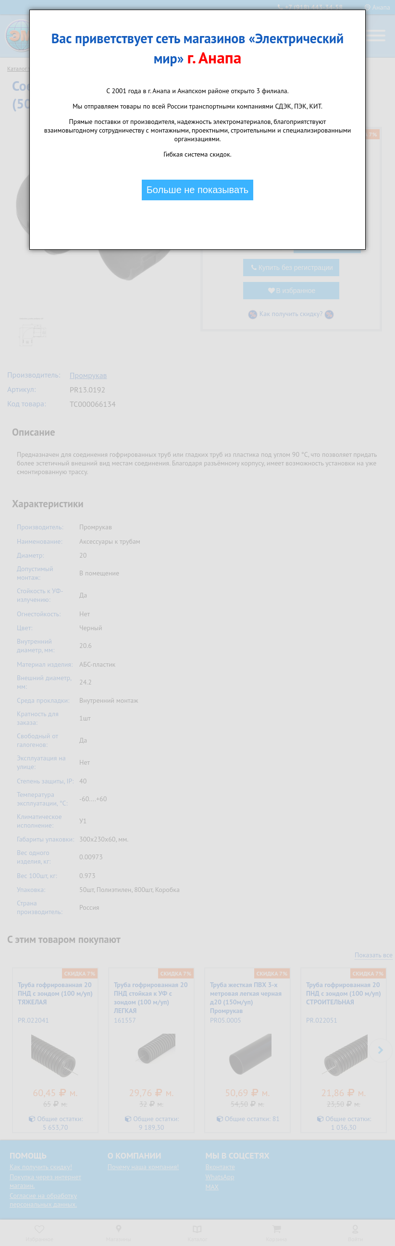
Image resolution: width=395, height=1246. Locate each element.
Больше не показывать (198, 189)
